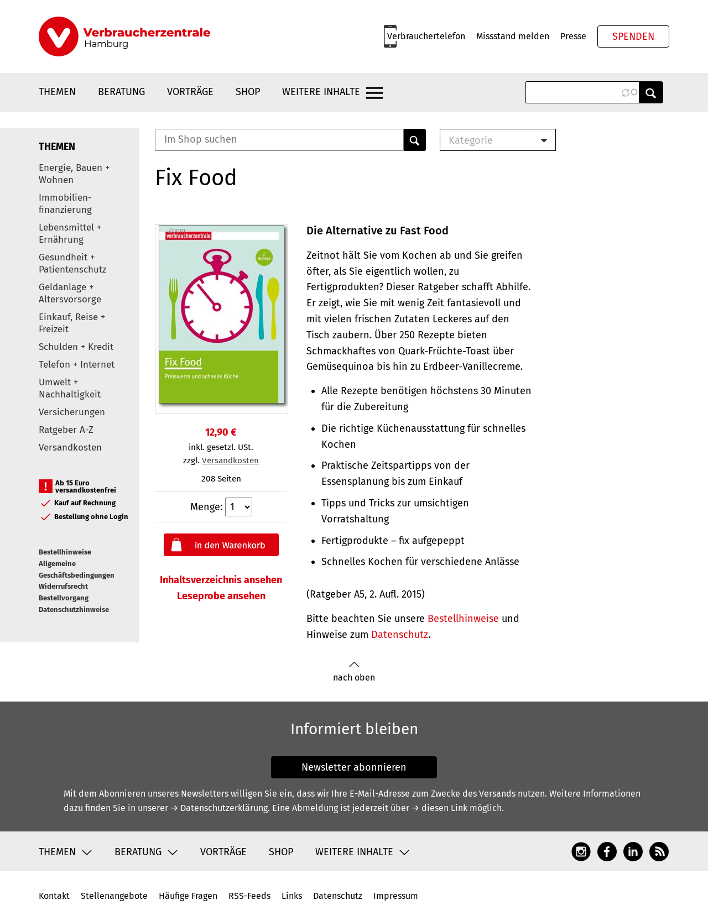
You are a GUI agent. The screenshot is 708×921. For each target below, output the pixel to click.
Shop (248, 92)
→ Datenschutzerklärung (219, 808)
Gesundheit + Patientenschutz (72, 263)
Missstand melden (512, 36)
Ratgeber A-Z (66, 430)
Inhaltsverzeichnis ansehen (221, 580)
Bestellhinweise (65, 552)
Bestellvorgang (63, 598)
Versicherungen (72, 412)
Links (292, 896)
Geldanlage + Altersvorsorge (70, 293)
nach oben (354, 672)
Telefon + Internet (76, 364)
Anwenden (651, 92)
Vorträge (190, 92)
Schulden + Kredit (76, 347)
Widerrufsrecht (63, 586)
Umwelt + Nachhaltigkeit (70, 388)
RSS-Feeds (249, 896)
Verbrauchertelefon (426, 36)
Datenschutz (399, 635)
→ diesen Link (439, 808)
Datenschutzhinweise (74, 609)
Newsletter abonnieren (354, 767)
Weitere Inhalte (321, 92)
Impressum (395, 896)
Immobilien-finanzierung (65, 204)
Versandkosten (70, 447)
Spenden (633, 36)
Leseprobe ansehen (221, 596)
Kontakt (54, 896)
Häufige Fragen (188, 896)
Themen (57, 92)
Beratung (121, 92)
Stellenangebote (114, 896)
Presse (573, 36)
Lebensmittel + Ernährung (70, 233)
